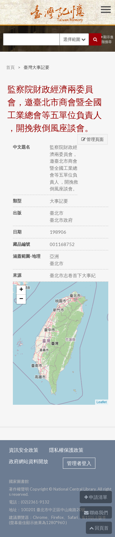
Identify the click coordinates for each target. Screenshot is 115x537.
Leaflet (102, 402)
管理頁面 (92, 139)
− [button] (21, 299)
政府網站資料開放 (28, 461)
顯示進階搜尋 (107, 39)
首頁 (10, 67)
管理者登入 (79, 463)
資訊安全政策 (23, 450)
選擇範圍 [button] (74, 39)
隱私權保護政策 (66, 450)
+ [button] (21, 290)
